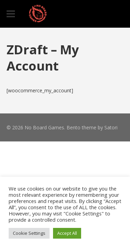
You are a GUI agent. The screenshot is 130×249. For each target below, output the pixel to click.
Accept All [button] (67, 233)
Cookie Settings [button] (29, 233)
